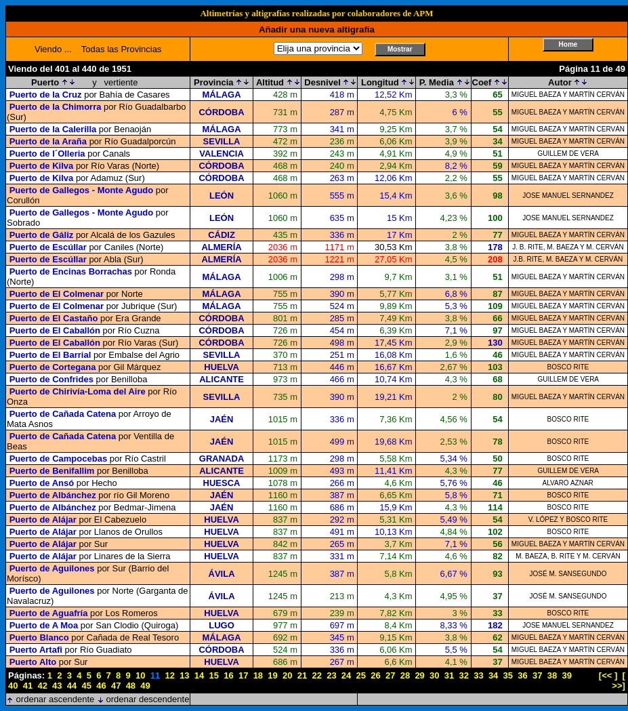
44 (72, 685)
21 (302, 675)
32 (463, 675)
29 (419, 675)
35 (508, 675)
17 (243, 675)
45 (86, 685)
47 (116, 685)
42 (42, 685)
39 (566, 675)
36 (522, 675)
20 (287, 675)
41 (28, 685)
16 (228, 675)
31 (449, 675)
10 (140, 675)
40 (13, 685)
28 (405, 675)
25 (361, 675)
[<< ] (608, 675)
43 (57, 685)
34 (493, 675)
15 (214, 675)
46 (101, 685)
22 (316, 675)
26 (375, 675)
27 (390, 675)
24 (346, 675)
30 (434, 675)
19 (272, 675)
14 (199, 675)
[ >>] (618, 680)
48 (130, 685)
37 (537, 675)
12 (169, 675)
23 (331, 675)
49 (145, 685)
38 (552, 675)
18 (258, 675)
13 (184, 675)
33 (478, 675)
